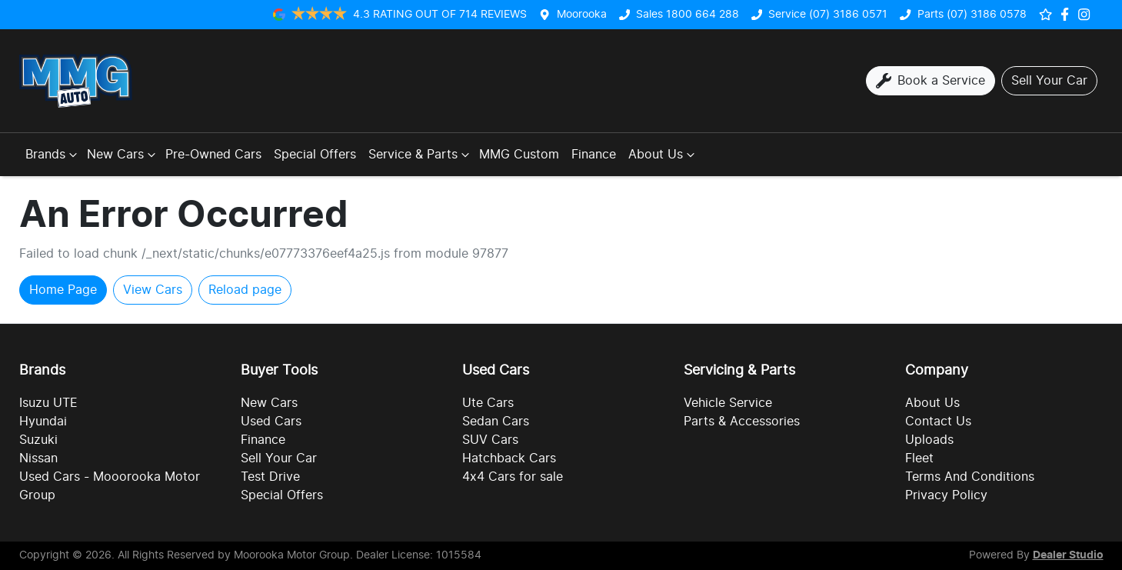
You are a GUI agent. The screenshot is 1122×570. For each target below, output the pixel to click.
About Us (663, 154)
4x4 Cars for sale (512, 477)
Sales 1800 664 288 (687, 14)
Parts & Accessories (742, 421)
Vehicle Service (728, 403)
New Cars (123, 154)
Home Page (63, 290)
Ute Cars (488, 403)
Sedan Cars (495, 421)
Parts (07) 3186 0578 (972, 14)
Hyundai (43, 421)
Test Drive (270, 477)
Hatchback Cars (509, 458)
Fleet (919, 458)
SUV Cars (490, 440)
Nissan (38, 458)
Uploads (929, 440)
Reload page (244, 290)
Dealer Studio (1068, 555)
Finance (593, 154)
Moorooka (582, 14)
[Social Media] (1067, 14)
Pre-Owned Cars (213, 154)
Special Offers (315, 154)
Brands (53, 154)
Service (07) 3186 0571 (827, 14)
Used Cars (271, 421)
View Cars (152, 290)
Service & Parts (420, 154)
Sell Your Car (279, 458)
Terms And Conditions (969, 477)
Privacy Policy (946, 495)
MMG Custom (519, 154)
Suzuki (38, 440)
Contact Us (938, 421)
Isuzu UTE (48, 403)
